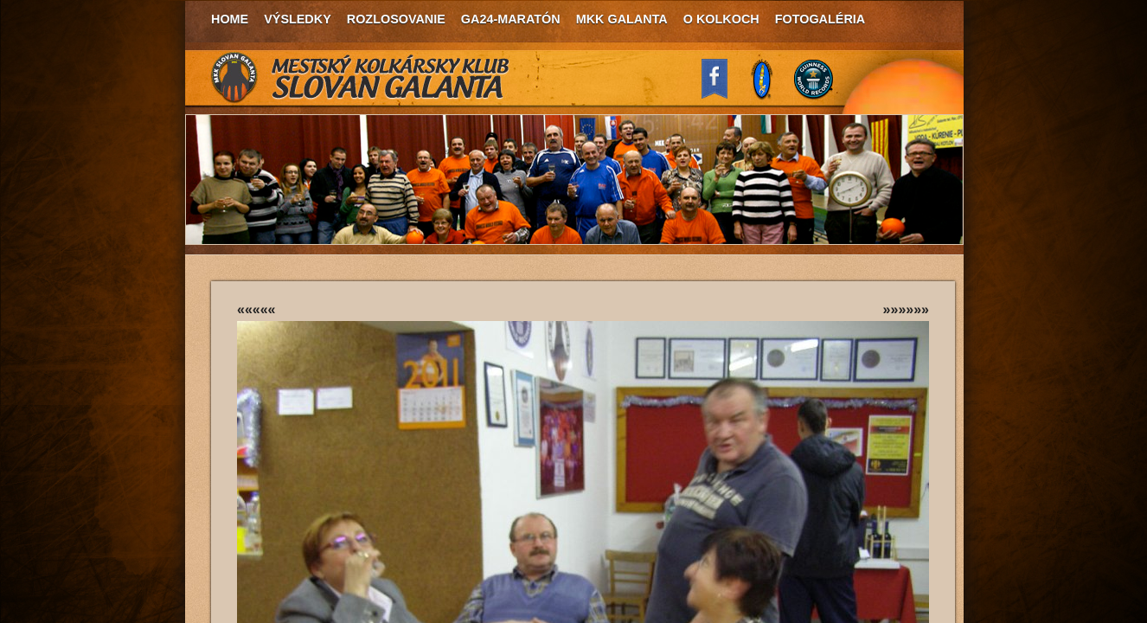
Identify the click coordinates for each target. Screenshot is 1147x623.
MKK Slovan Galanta (360, 78)
